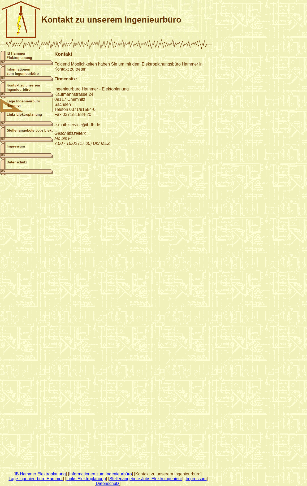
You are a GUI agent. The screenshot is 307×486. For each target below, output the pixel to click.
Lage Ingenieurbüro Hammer (35, 478)
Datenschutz (107, 483)
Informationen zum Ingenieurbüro (100, 474)
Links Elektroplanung (86, 478)
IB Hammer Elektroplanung (40, 474)
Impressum (195, 478)
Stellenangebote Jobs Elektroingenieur (145, 478)
